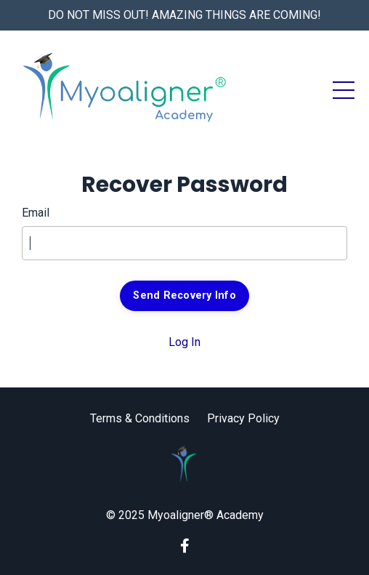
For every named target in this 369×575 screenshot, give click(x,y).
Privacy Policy (243, 418)
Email (35, 213)
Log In (184, 342)
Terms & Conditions (140, 418)
